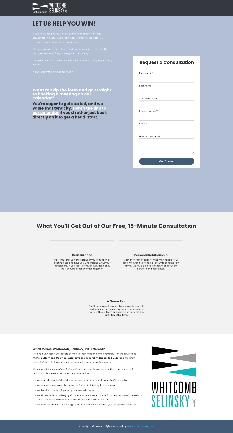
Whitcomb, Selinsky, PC (140, 426)
